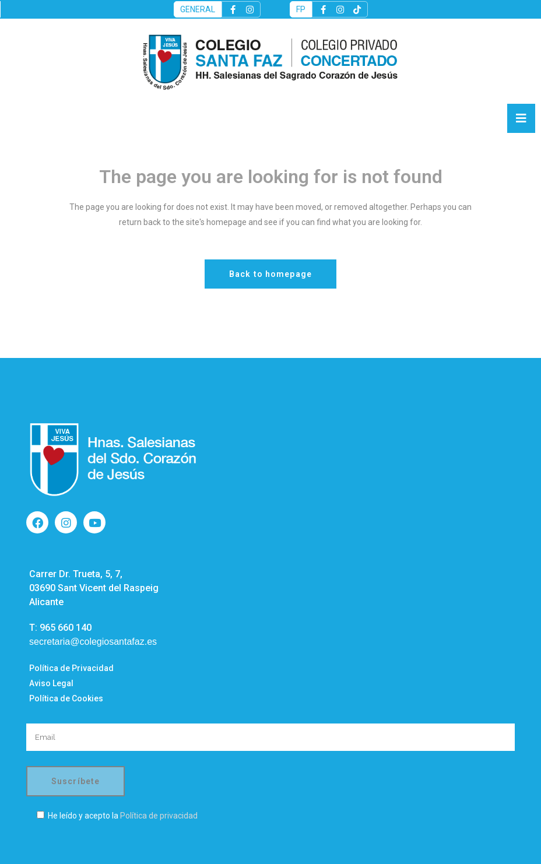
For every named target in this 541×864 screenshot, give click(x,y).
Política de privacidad (159, 815)
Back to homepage (270, 274)
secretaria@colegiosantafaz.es (93, 642)
